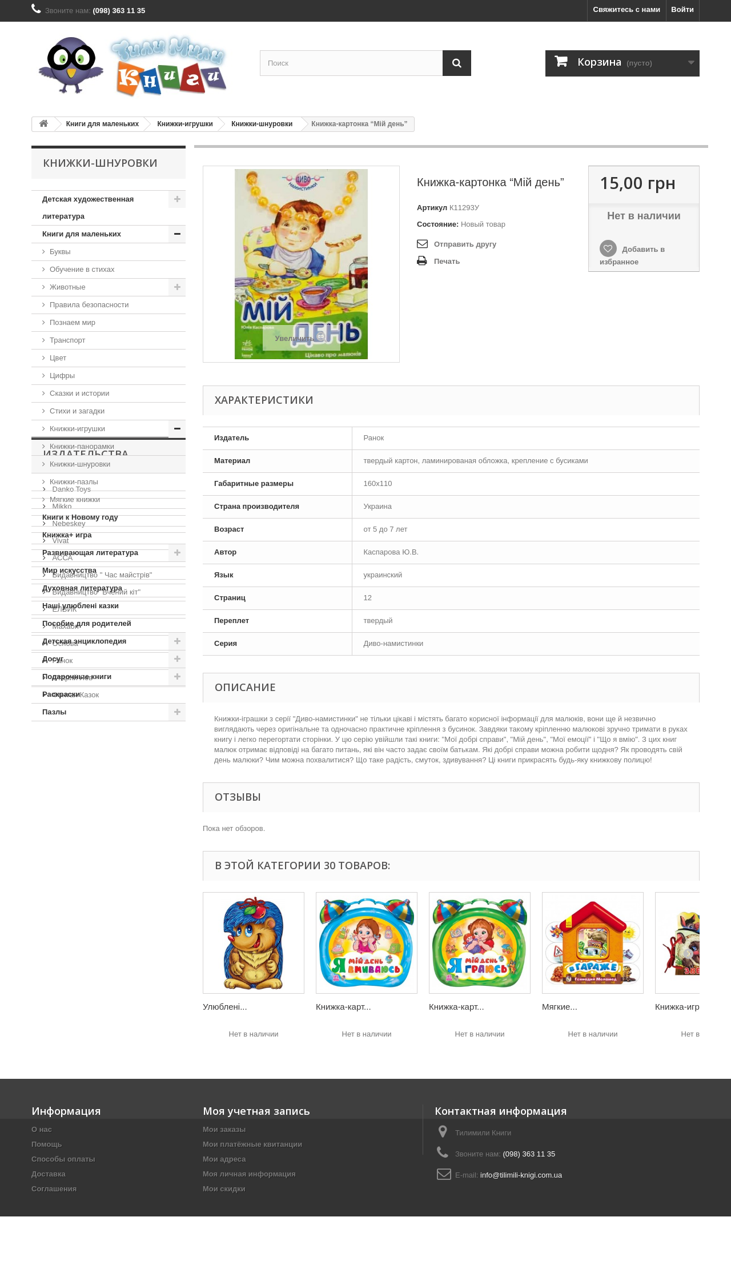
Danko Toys (70, 786)
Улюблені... (225, 1006)
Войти (682, 9)
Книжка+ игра (67, 535)
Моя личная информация (249, 1174)
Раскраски (61, 694)
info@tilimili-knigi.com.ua (521, 1175)
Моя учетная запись (256, 1111)
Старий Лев (71, 974)
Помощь (46, 1144)
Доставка (48, 1174)
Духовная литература (82, 588)
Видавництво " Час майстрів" (101, 872)
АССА (61, 854)
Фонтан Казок (74, 991)
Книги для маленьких (102, 124)
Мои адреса (224, 1159)
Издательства (85, 755)
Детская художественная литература (88, 207)
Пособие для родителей (86, 623)
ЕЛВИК (63, 906)
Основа (64, 940)
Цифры (62, 375)
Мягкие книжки (75, 499)
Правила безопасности (89, 304)
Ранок (61, 957)
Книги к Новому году (80, 517)
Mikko (61, 803)
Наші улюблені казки (80, 605)
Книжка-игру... (682, 1006)
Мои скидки (224, 1188)
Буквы (60, 251)
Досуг (52, 658)
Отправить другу (465, 244)
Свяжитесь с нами (627, 9)
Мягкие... (559, 1006)
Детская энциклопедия (84, 641)
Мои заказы (224, 1129)
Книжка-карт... (343, 1006)
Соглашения (54, 1188)
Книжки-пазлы (74, 481)
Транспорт (68, 340)
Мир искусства (69, 570)
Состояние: (438, 224)
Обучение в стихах (82, 269)
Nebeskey (67, 820)
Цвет (58, 358)
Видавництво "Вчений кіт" (95, 889)
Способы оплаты (63, 1159)
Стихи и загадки (77, 411)
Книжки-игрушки (184, 124)
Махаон (64, 923)
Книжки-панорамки (82, 446)
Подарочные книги (76, 676)
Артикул (432, 207)
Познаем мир (72, 322)
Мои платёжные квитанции (252, 1144)
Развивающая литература (90, 552)
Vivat (59, 837)
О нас (41, 1129)
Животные (68, 287)
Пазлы (54, 712)
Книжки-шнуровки (261, 124)
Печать (447, 261)
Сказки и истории (79, 393)
